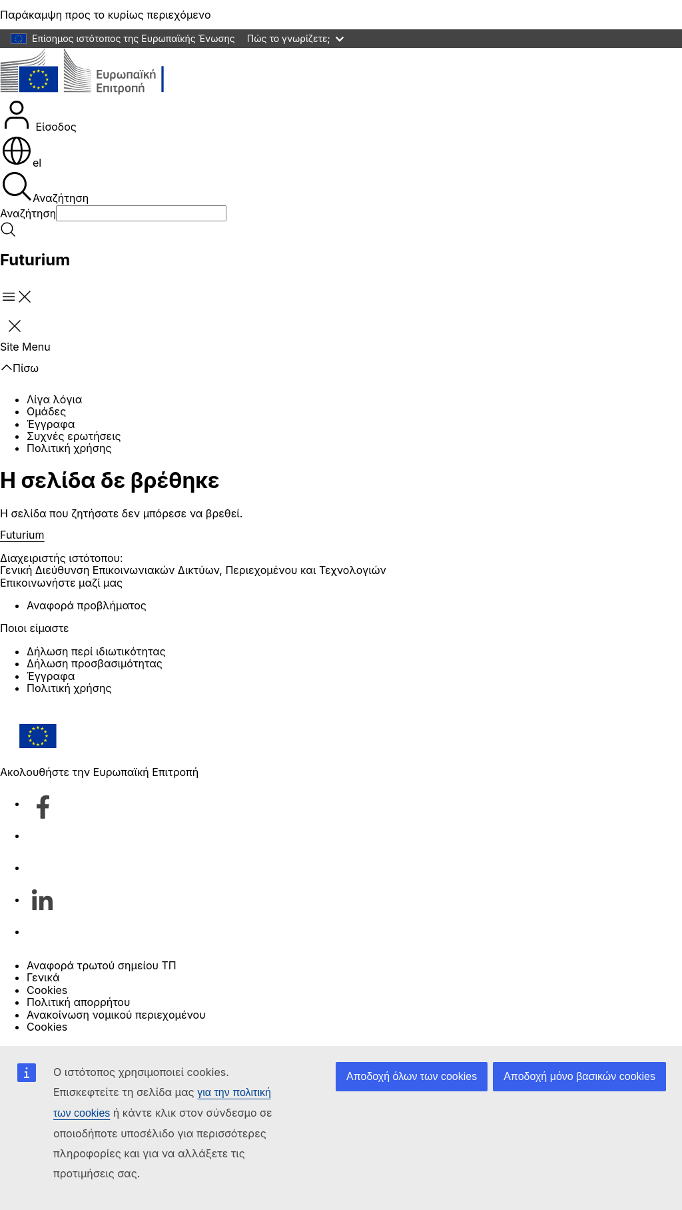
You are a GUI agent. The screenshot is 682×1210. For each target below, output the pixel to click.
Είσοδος (39, 116)
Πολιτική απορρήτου (78, 1002)
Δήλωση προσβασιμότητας (95, 663)
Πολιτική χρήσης (69, 448)
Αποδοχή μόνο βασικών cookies (579, 1076)
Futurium (35, 259)
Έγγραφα (51, 424)
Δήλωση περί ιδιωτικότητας (96, 651)
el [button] (21, 162)
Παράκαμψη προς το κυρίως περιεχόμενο (105, 14)
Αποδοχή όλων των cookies (411, 1076)
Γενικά (43, 977)
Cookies (47, 990)
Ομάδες (46, 411)
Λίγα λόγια (54, 399)
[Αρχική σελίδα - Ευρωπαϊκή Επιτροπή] (97, 73)
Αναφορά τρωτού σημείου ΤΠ (101, 965)
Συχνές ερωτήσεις (74, 436)
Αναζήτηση (45, 187)
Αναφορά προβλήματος (87, 605)
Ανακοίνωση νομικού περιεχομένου (116, 1015)
